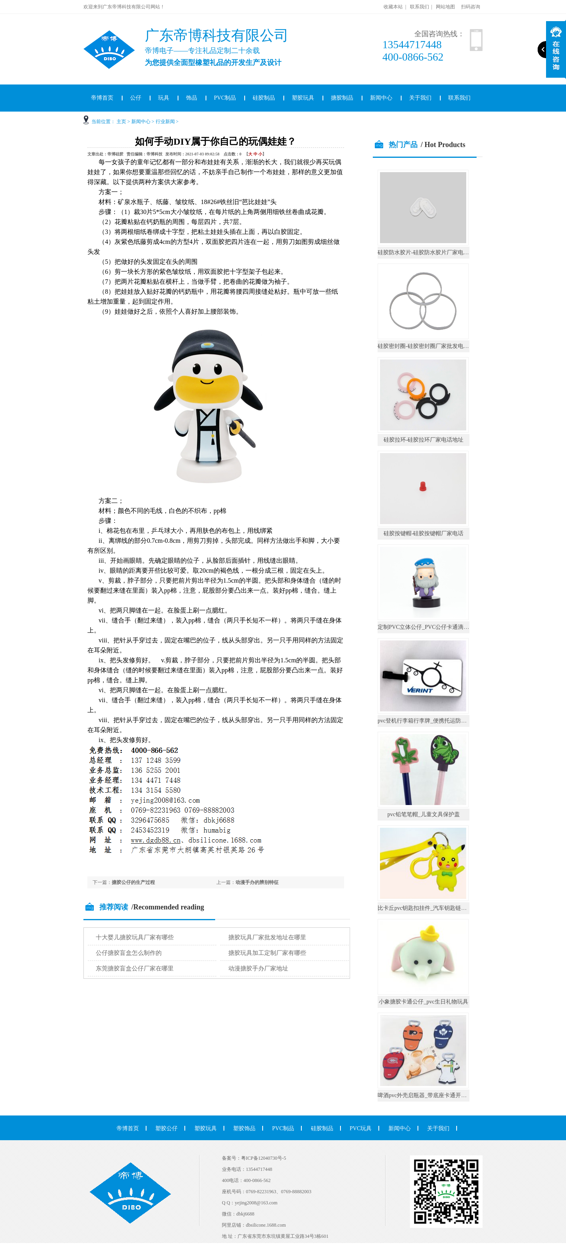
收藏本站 (393, 7)
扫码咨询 (470, 7)
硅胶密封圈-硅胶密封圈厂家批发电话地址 (429, 346)
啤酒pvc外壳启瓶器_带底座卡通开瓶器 (425, 1095)
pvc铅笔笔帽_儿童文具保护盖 (423, 814)
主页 (121, 121)
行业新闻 (165, 121)
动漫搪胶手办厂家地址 (258, 968)
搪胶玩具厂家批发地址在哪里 (267, 937)
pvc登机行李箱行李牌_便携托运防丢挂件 (428, 721)
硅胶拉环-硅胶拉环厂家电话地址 (424, 440)
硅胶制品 (264, 98)
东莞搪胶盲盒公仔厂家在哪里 (135, 968)
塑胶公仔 (166, 1128)
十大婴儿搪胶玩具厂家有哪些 (135, 937)
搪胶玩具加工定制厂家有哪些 (267, 953)
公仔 (135, 98)
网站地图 (445, 7)
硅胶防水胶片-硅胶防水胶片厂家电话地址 (429, 252)
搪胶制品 (342, 98)
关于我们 (420, 98)
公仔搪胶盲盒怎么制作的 (129, 953)
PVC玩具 (361, 1128)
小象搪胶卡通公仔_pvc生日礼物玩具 (423, 1002)
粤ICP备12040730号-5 (263, 1158)
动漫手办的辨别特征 (257, 882)
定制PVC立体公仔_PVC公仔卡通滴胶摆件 (429, 627)
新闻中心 (381, 98)
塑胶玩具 (303, 98)
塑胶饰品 (244, 1128)
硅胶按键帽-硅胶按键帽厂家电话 (424, 533)
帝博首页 (102, 98)
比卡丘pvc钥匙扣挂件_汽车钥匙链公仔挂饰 (430, 908)
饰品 (191, 98)
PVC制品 (225, 98)
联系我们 (419, 7)
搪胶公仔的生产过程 (133, 882)
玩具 (163, 98)
